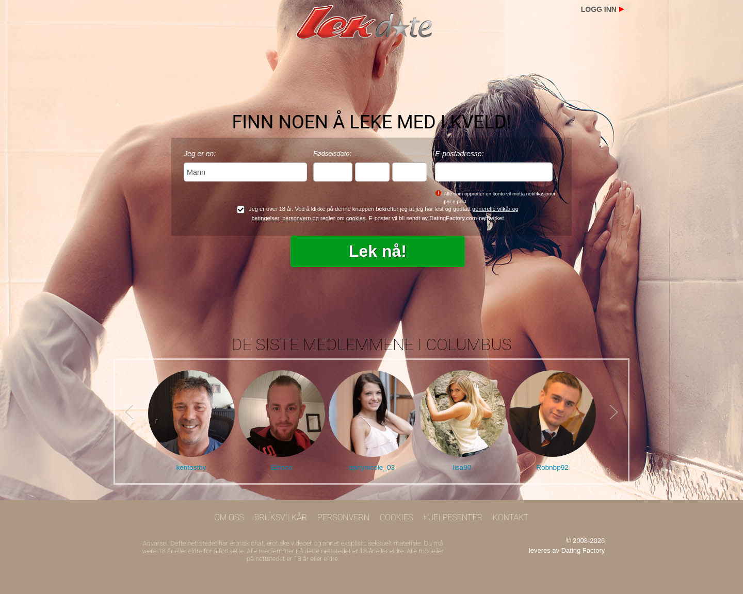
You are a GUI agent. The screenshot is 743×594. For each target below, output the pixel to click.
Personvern (343, 517)
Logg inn (599, 9)
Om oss (229, 517)
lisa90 (462, 467)
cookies (356, 218)
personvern (296, 218)
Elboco (282, 467)
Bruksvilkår (281, 517)
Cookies (396, 517)
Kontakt (511, 517)
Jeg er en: (200, 154)
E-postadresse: (459, 154)
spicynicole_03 (372, 467)
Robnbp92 (552, 467)
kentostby (191, 467)
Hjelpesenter (452, 517)
